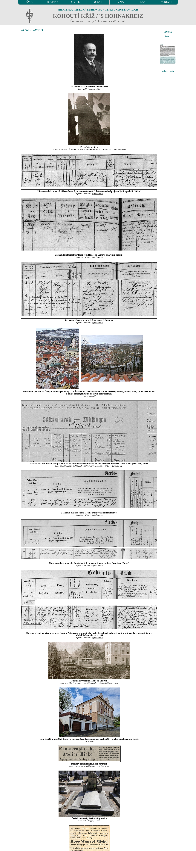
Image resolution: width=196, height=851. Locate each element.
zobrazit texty (168, 71)
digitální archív (97, 194)
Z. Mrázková (61, 149)
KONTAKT (166, 2)
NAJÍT (143, 2)
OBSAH (98, 2)
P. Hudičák (79, 149)
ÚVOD (29, 2)
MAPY (120, 2)
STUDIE (75, 2)
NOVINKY (52, 2)
